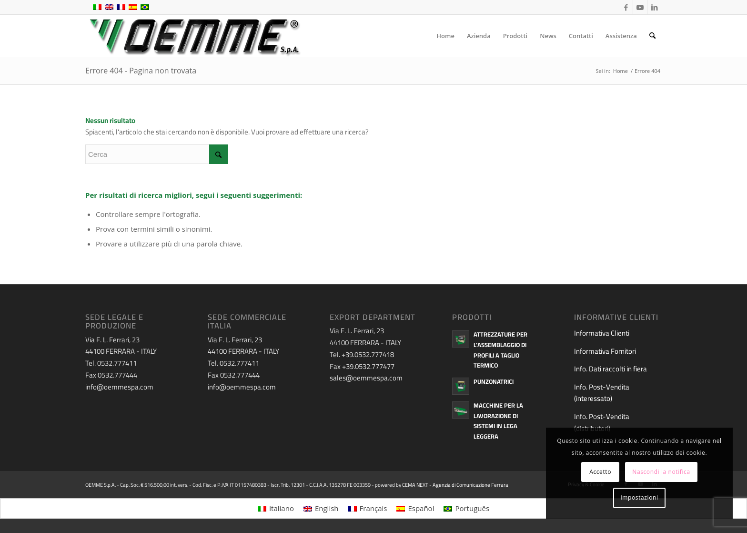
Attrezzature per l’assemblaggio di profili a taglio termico (500, 349)
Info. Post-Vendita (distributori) (601, 422)
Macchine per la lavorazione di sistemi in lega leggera (498, 421)
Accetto (600, 472)
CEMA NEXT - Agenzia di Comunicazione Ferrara (455, 485)
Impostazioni (639, 497)
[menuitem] (445, 36)
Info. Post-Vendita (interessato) (601, 393)
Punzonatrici (494, 381)
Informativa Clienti (601, 333)
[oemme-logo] (194, 36)
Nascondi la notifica (661, 472)
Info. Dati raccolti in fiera (610, 369)
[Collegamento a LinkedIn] (654, 7)
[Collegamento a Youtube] (640, 7)
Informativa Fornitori (605, 351)
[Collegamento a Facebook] (626, 7)
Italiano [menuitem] (281, 508)
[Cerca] (652, 36)
